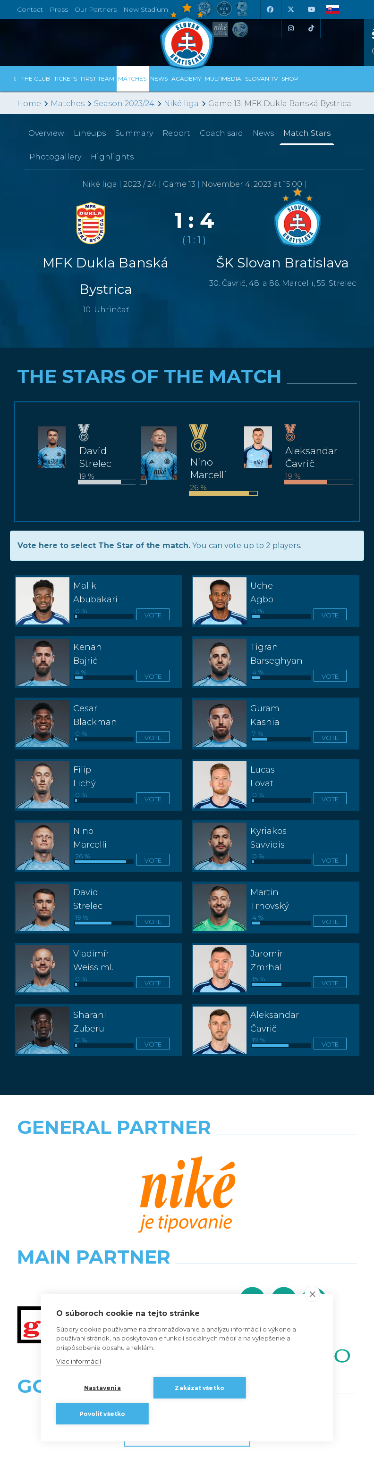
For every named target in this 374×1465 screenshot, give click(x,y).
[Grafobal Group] (275, 1234)
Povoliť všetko (102, 1413)
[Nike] (187, 1151)
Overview (46, 133)
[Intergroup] (98, 1234)
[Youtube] (311, 9)
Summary (134, 133)
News (159, 78)
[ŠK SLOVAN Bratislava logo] (187, 35)
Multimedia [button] (223, 78)
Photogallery (55, 156)
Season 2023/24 (124, 103)
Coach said (221, 133)
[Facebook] (269, 9)
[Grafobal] (98, 1192)
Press (59, 9)
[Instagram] (290, 28)
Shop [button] (289, 78)
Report (176, 133)
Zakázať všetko (199, 1387)
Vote (153, 615)
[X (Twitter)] (290, 9)
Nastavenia (102, 1387)
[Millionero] (275, 1192)
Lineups (90, 133)
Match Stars (307, 133)
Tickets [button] (65, 78)
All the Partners (187, 1272)
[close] (312, 1294)
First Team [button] (97, 78)
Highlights (112, 156)
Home (29, 103)
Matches (68, 103)
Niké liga (181, 103)
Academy (186, 78)
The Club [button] (35, 78)
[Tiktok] (311, 28)
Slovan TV (261, 78)
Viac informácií (78, 1361)
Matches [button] (132, 78)
